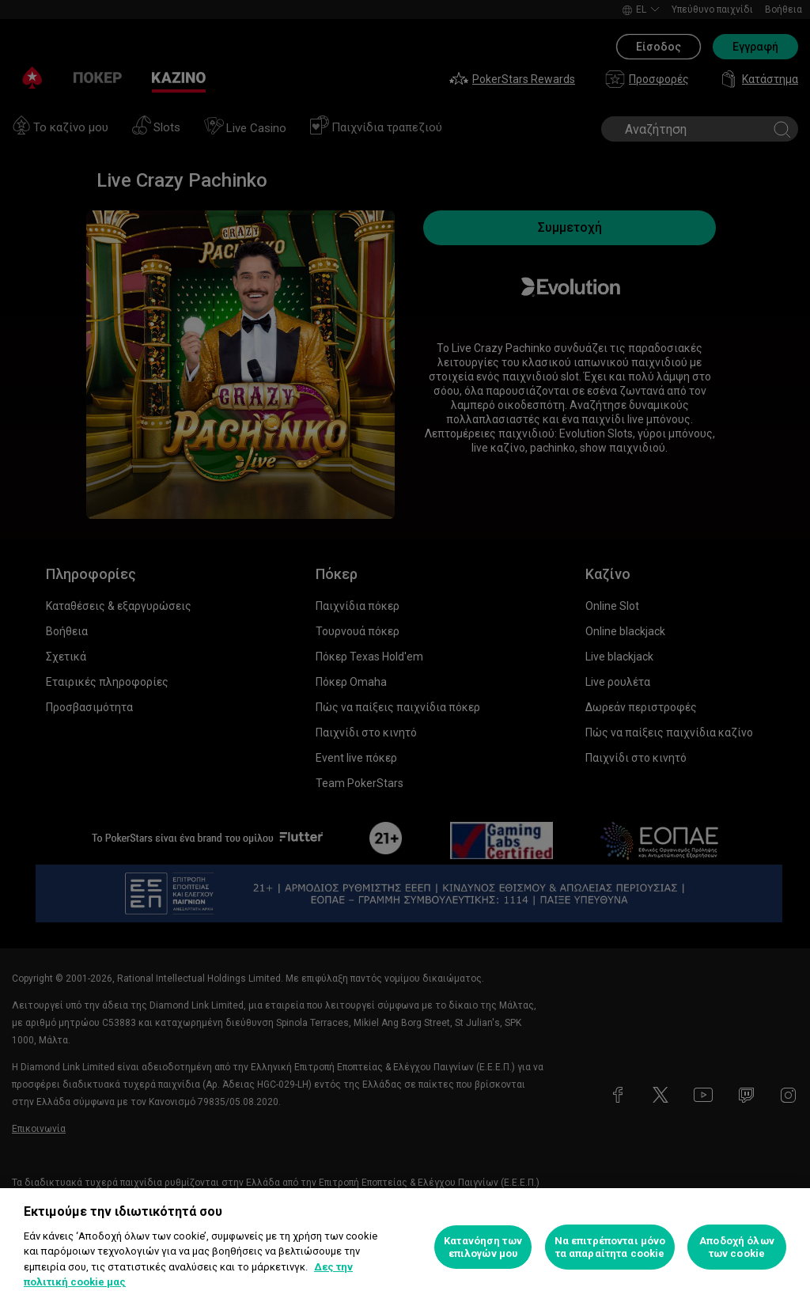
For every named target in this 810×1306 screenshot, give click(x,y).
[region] (405, 1247)
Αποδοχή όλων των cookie (736, 1247)
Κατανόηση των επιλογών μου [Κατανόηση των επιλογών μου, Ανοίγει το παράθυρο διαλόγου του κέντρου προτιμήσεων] (483, 1247)
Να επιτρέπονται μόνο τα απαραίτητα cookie (610, 1247)
